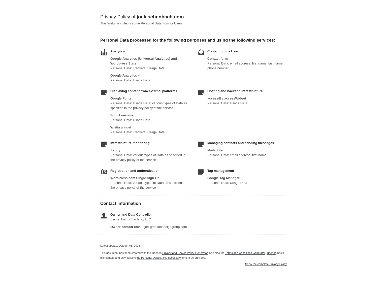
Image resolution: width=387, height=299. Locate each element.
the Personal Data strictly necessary (159, 257)
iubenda (271, 252)
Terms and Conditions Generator (245, 252)
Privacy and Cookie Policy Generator (184, 252)
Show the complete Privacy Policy (266, 264)
